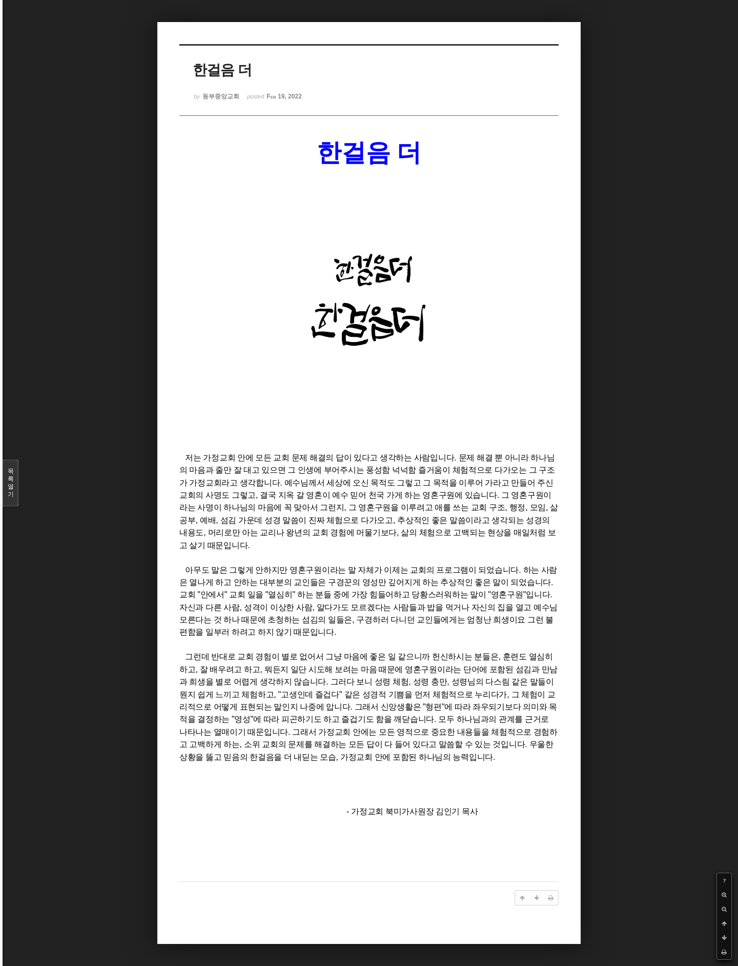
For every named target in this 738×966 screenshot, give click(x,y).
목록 (11, 483)
